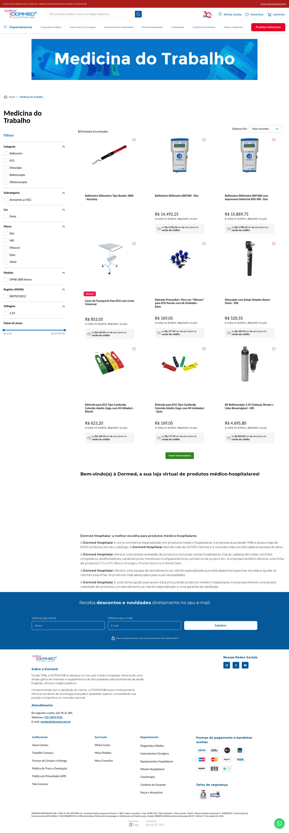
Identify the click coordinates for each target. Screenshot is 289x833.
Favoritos (256, 14)
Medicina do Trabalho (31, 97)
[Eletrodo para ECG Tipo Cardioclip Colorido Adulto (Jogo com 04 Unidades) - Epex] (179, 395)
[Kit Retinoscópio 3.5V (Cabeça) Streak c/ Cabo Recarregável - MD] (249, 395)
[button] (273, 4)
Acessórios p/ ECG (20, 199)
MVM (13, 262)
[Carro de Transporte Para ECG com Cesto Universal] (109, 290)
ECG (12, 160)
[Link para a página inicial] (10, 97)
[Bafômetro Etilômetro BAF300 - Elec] (179, 186)
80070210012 (18, 296)
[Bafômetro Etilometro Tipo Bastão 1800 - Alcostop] (109, 172)
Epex (12, 255)
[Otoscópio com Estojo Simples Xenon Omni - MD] (249, 290)
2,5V (12, 313)
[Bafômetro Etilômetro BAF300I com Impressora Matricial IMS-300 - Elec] (249, 186)
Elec (12, 233)
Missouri (15, 247)
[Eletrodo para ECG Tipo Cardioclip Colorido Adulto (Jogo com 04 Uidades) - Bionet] (109, 395)
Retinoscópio (17, 175)
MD (12, 240)
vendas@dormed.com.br (55, 721)
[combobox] (94, 14)
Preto (13, 216)
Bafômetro (16, 153)
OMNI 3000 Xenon (21, 279)
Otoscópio (16, 167)
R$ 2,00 (8, 333)
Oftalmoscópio (18, 182)
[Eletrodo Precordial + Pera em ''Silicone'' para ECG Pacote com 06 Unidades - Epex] (179, 290)
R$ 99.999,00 (58, 333)
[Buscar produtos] (138, 14)
